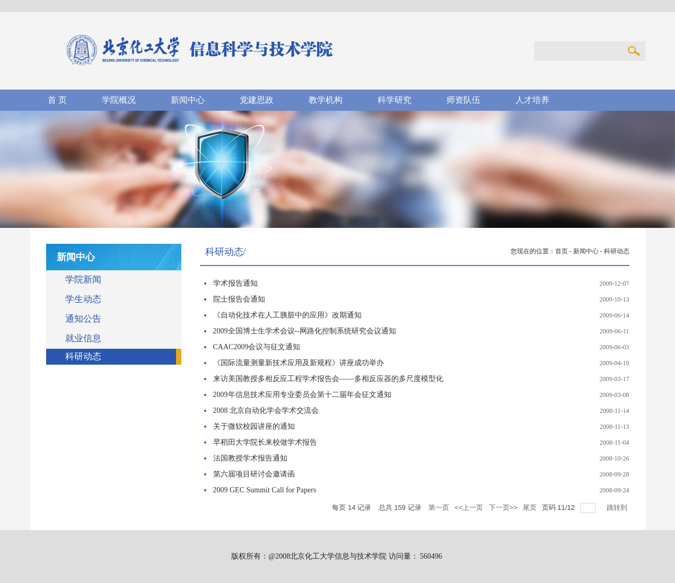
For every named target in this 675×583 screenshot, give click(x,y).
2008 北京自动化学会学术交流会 (266, 410)
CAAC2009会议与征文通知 (257, 347)
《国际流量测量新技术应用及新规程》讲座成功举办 (298, 363)
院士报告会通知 (239, 299)
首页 (561, 251)
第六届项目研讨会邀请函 (254, 474)
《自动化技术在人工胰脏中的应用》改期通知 (287, 315)
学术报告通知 (235, 283)
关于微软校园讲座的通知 (254, 426)
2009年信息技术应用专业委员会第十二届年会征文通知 (302, 395)
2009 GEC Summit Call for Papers (265, 490)
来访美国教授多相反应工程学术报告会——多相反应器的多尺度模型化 (328, 379)
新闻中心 (586, 251)
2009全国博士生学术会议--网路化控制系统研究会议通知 (304, 331)
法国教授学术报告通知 (250, 458)
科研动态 (616, 251)
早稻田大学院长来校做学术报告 (265, 442)
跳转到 (618, 507)
